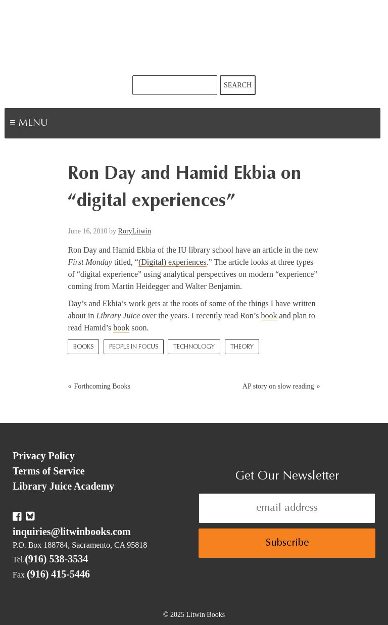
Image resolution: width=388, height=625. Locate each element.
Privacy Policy (44, 455)
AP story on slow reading (278, 386)
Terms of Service (49, 470)
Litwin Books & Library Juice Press (194, 37)
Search (238, 85)
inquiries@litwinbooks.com (72, 531)
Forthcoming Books (102, 386)
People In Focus (133, 347)
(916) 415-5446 (58, 574)
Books (83, 347)
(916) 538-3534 (56, 558)
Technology (194, 347)
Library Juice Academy (63, 486)
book (269, 315)
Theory (242, 347)
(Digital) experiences (172, 262)
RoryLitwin (134, 231)
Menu (63, 124)
